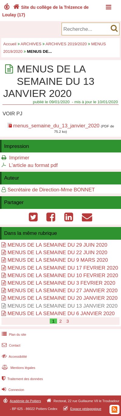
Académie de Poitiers (25, 401)
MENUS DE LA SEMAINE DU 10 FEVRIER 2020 (63, 275)
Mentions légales (18, 368)
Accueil (9, 44)
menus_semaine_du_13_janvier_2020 (56, 126)
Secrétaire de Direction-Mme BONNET (51, 190)
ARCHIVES (31, 44)
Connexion (12, 390)
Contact (10, 345)
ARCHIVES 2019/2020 (66, 44)
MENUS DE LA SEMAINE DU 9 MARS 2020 (58, 260)
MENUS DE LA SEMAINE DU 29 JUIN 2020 (57, 245)
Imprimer (19, 158)
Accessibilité (14, 356)
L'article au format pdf (33, 165)
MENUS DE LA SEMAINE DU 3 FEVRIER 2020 (61, 283)
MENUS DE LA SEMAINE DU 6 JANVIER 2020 (61, 313)
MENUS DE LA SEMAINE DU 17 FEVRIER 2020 (63, 268)
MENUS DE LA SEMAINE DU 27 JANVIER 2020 (63, 290)
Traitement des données (22, 379)
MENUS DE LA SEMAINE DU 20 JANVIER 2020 (63, 298)
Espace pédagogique (86, 409)
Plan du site (13, 334)
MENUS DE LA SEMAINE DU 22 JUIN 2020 (57, 252)
